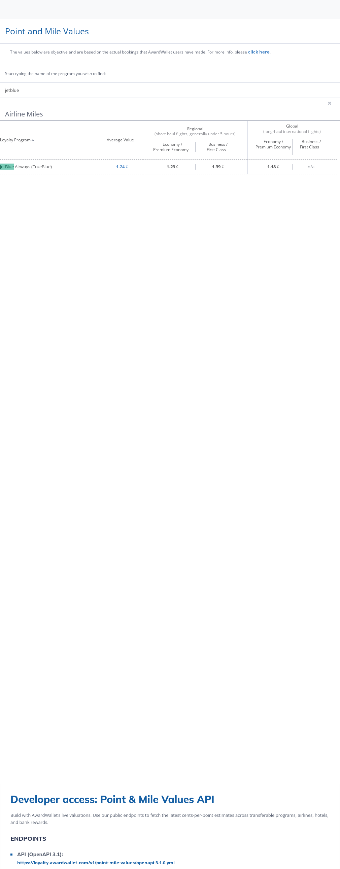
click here (259, 52)
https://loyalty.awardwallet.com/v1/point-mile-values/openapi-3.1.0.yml (96, 863)
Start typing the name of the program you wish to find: (55, 74)
